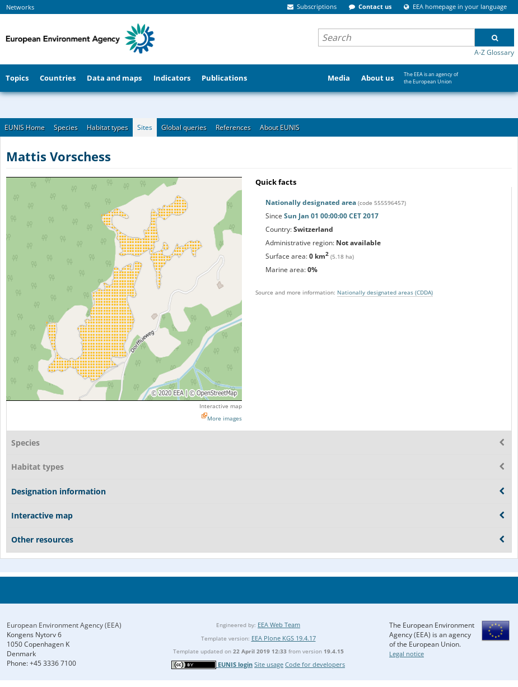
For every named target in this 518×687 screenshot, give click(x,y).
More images (224, 418)
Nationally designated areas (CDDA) (385, 292)
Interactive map (220, 406)
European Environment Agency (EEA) (64, 625)
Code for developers (315, 664)
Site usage (268, 664)
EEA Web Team (279, 624)
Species (66, 127)
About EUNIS (280, 127)
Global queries (184, 127)
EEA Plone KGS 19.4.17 (283, 638)
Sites (144, 127)
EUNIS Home (24, 127)
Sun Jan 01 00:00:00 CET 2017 (331, 216)
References (233, 127)
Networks (20, 7)
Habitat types (107, 127)
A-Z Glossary (494, 52)
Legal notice (406, 653)
